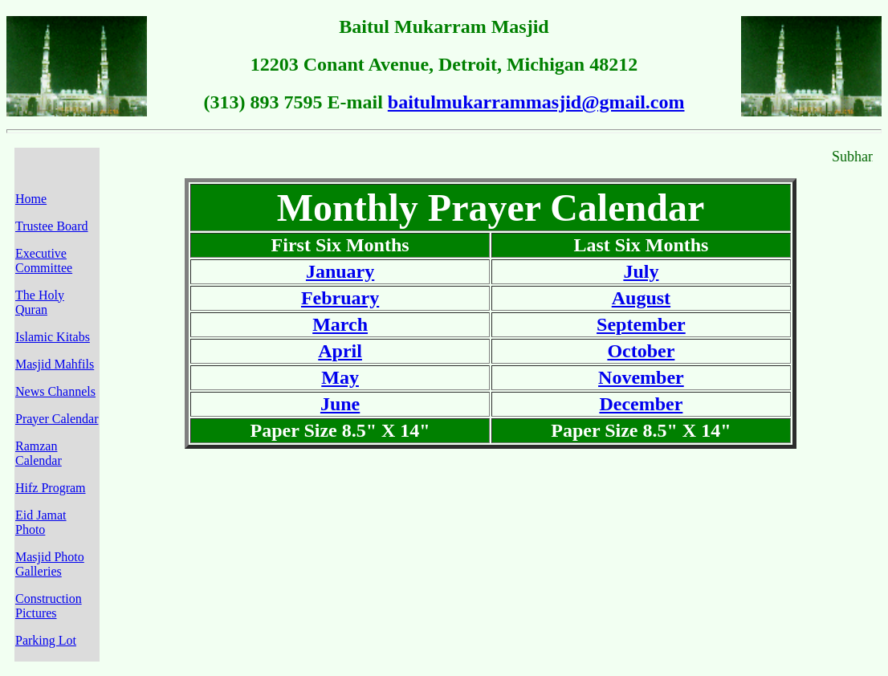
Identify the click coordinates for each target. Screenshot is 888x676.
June (340, 403)
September (641, 324)
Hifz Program (50, 488)
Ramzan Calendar (38, 453)
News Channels (55, 391)
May (340, 377)
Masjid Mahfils (54, 364)
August (641, 297)
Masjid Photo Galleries (49, 564)
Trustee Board (51, 226)
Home (31, 199)
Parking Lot (45, 640)
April (340, 350)
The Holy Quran (39, 302)
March (340, 324)
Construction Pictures (48, 606)
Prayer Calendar (57, 419)
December (640, 403)
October (640, 350)
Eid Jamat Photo (41, 522)
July (640, 271)
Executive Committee (43, 260)
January (340, 271)
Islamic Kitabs (52, 337)
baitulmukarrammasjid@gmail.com (536, 102)
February (340, 297)
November (641, 377)
